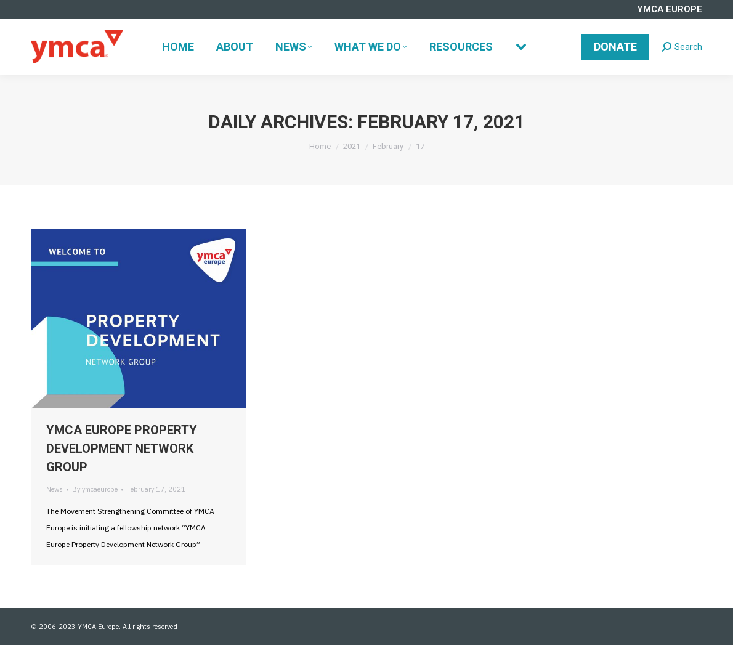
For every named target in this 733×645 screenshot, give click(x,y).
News (54, 489)
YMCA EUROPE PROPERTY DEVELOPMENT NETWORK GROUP (121, 448)
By (95, 489)
